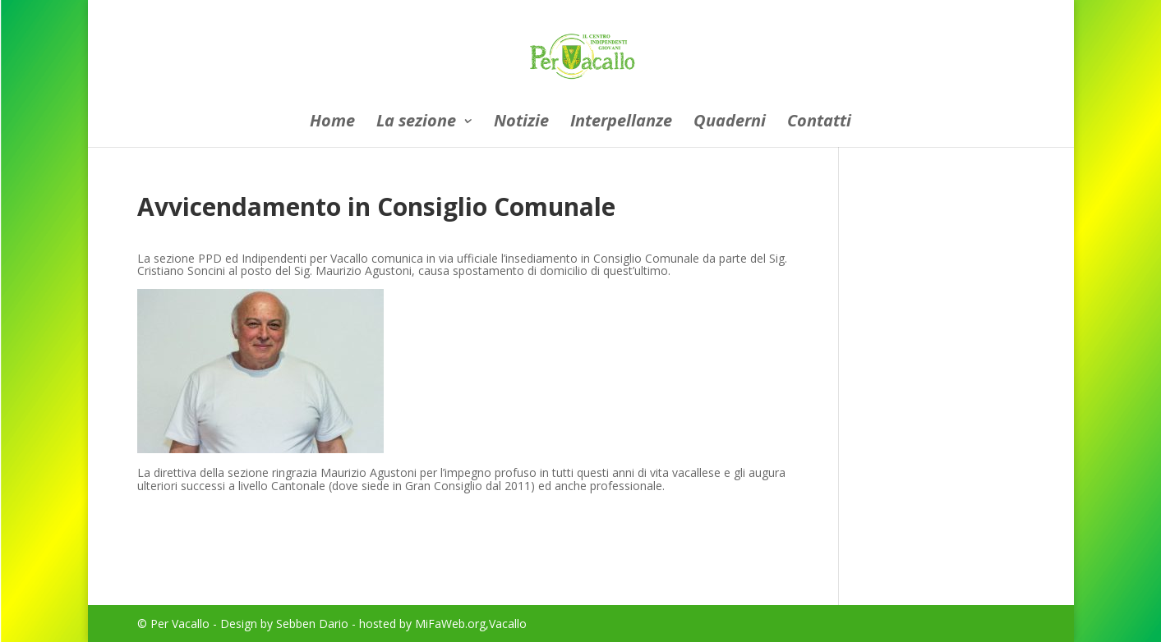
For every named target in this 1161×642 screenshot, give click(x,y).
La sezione (416, 123)
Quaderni (729, 123)
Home (332, 123)
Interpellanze (621, 123)
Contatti (819, 123)
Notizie (521, 123)
